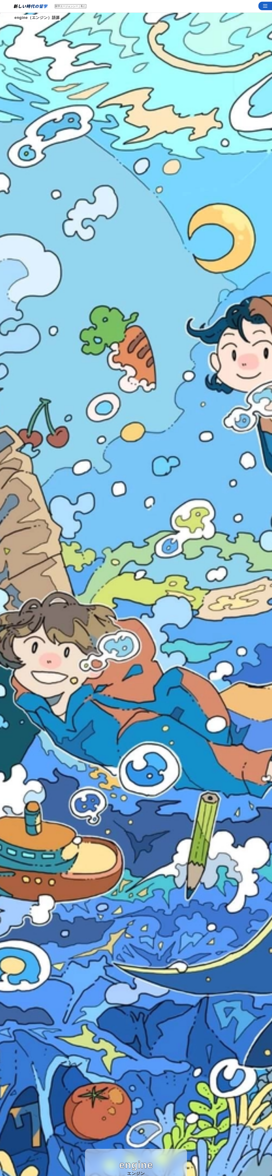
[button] (265, 6)
